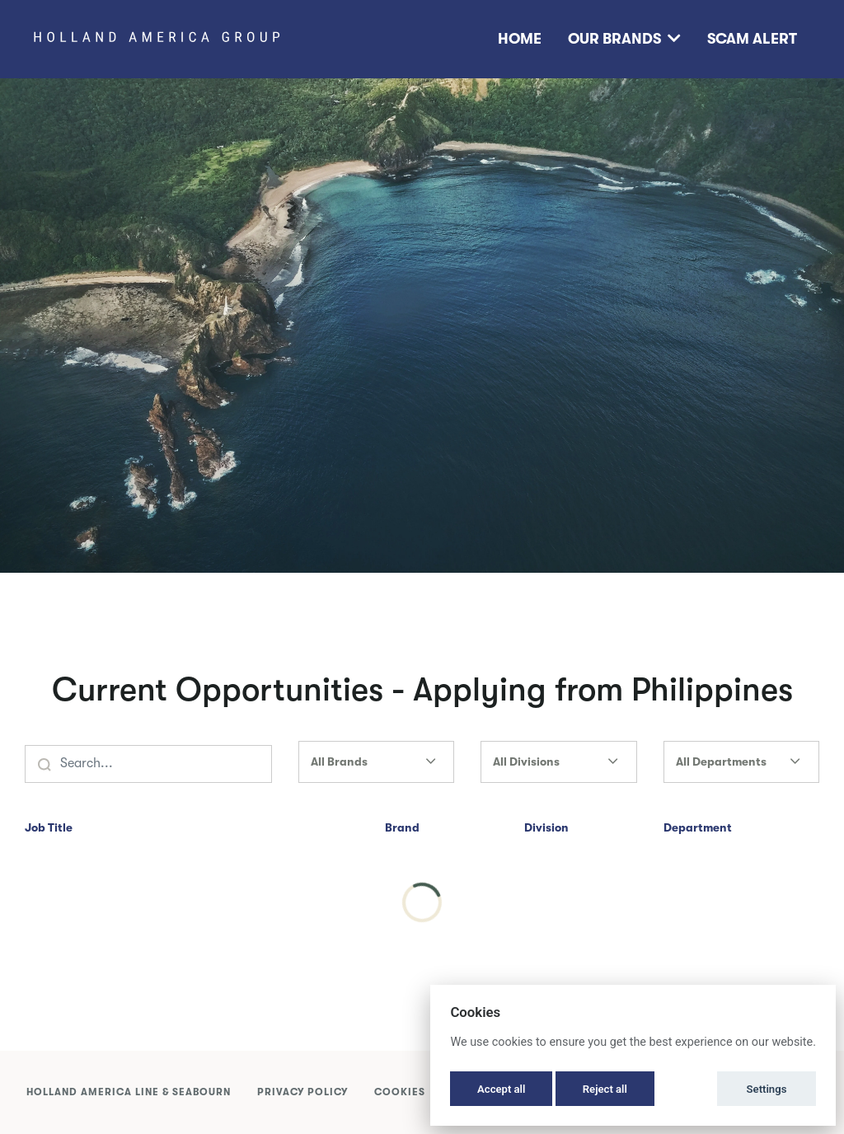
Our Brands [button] (624, 38)
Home (520, 38)
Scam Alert (752, 38)
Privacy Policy (302, 1092)
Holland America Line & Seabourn (128, 1092)
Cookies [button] (399, 1092)
